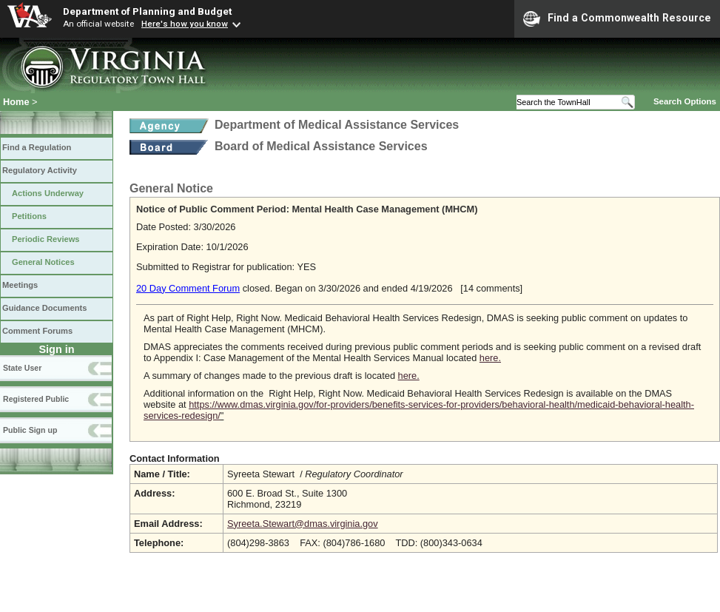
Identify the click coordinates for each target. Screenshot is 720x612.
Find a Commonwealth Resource (617, 18)
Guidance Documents (44, 307)
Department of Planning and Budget (147, 11)
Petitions (29, 216)
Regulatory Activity (39, 170)
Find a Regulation (36, 147)
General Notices (43, 262)
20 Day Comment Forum (188, 288)
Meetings (20, 284)
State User (22, 367)
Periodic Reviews (46, 239)
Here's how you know (184, 24)
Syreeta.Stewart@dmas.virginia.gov (302, 523)
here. (490, 357)
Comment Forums (37, 330)
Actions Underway (48, 193)
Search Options (684, 101)
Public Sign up (30, 430)
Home (16, 101)
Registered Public (36, 398)
